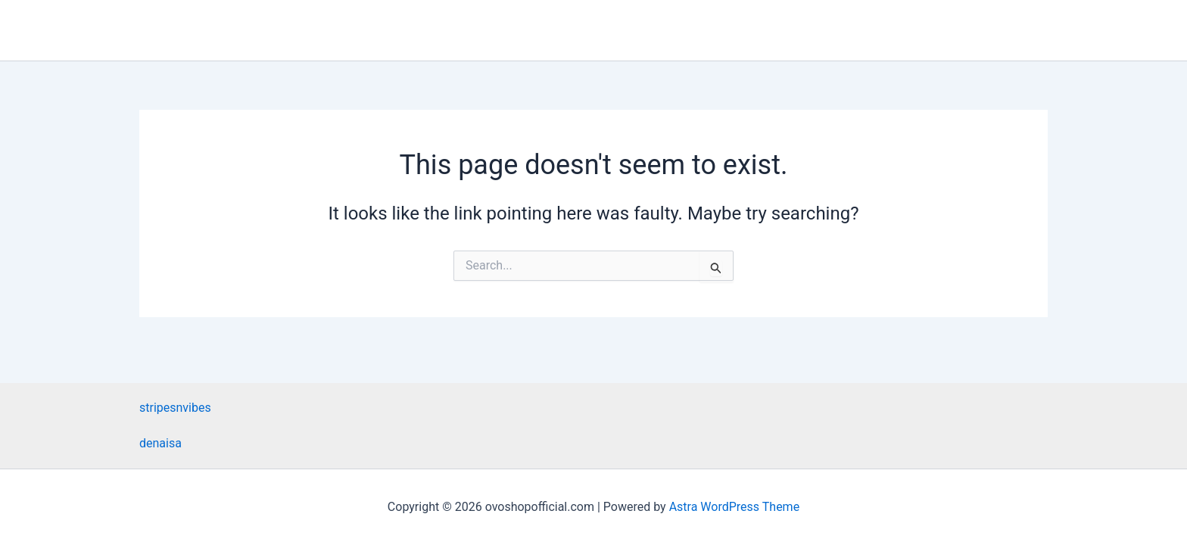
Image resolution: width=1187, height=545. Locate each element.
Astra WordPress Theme (734, 507)
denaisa (160, 443)
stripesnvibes (175, 407)
